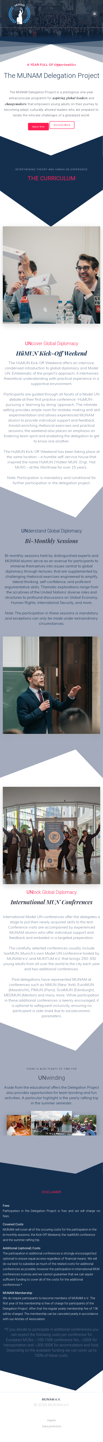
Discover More (62, 125)
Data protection (51, 1426)
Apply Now (38, 126)
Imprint (51, 1420)
